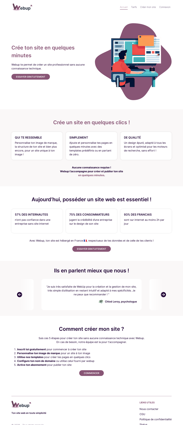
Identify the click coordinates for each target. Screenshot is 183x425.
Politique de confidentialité (156, 419)
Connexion (164, 7)
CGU (142, 414)
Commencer (91, 373)
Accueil (124, 7)
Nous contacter (149, 409)
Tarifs (134, 7)
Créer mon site (148, 7)
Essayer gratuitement (30, 76)
